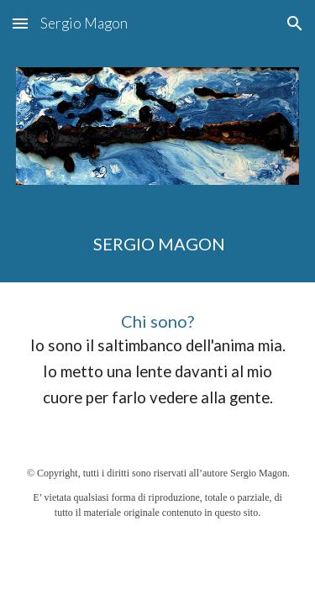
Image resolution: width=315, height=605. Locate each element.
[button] (20, 23)
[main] (158, 243)
